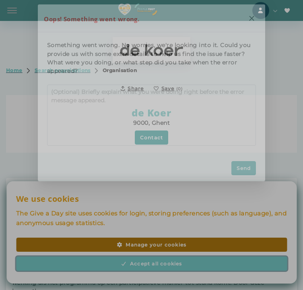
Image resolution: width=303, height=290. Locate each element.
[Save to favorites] (168, 88)
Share (132, 88)
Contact (151, 138)
